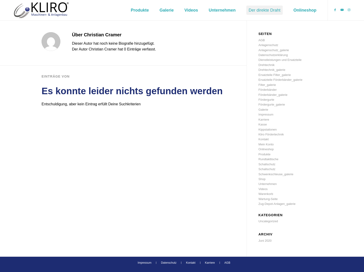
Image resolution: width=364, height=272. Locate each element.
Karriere (263, 119)
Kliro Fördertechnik (271, 134)
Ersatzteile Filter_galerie (274, 75)
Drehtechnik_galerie (271, 70)
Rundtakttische (268, 159)
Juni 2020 (264, 240)
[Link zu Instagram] (348, 9)
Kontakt (263, 139)
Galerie (263, 109)
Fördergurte (266, 99)
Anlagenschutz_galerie (273, 50)
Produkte (264, 154)
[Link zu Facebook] (335, 9)
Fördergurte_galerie (271, 104)
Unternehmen (267, 184)
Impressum (265, 114)
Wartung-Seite (268, 199)
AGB (261, 40)
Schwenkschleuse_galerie (275, 174)
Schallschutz (266, 164)
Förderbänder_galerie (272, 95)
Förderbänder (267, 89)
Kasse (262, 124)
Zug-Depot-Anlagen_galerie (277, 204)
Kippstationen (267, 129)
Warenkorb (265, 194)
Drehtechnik (266, 65)
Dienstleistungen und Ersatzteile (280, 60)
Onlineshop (266, 149)
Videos (263, 189)
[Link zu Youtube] (341, 9)
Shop (261, 179)
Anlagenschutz (268, 45)
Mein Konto (266, 144)
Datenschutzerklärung (273, 55)
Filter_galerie (267, 85)
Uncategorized (268, 221)
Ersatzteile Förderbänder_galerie (280, 79)
